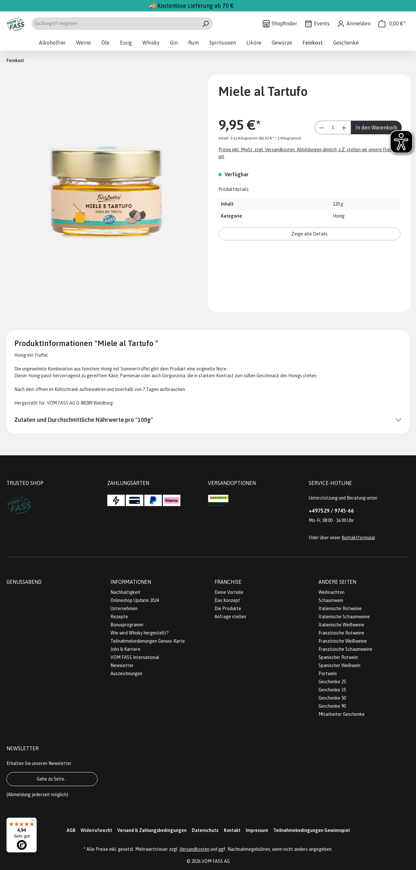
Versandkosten (194, 849)
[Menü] (33, 821)
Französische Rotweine (341, 633)
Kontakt (232, 830)
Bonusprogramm (126, 624)
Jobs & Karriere (125, 649)
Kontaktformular (358, 537)
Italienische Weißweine (341, 624)
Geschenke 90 (332, 706)
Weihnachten (331, 592)
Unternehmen (123, 608)
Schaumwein (330, 600)
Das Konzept (227, 600)
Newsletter (122, 665)
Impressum (257, 830)
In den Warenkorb (376, 127)
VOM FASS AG (216, 861)
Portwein (327, 673)
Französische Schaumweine (345, 649)
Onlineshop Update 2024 (134, 600)
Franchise (227, 582)
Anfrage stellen (230, 616)
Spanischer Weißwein (339, 665)
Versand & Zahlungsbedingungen (152, 830)
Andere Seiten (337, 582)
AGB (71, 830)
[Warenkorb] (392, 23)
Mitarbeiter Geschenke (341, 714)
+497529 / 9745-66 (331, 511)
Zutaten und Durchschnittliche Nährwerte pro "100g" (83, 419)
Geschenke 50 (332, 698)
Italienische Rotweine (340, 608)
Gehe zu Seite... (52, 779)
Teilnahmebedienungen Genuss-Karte (147, 641)
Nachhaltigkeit (125, 592)
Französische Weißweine (342, 641)
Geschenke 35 (332, 689)
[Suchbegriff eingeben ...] (114, 23)
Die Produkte (227, 608)
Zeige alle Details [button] (310, 233)
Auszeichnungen (126, 673)
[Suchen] (205, 23)
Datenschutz (205, 830)
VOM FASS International (134, 657)
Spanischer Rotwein (338, 657)
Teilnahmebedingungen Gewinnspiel (311, 830)
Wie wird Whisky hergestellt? (139, 633)
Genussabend (24, 582)
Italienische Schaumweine (344, 616)
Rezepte (119, 616)
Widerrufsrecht (96, 830)
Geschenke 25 (332, 681)
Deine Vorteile (228, 592)
